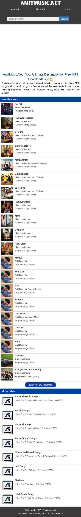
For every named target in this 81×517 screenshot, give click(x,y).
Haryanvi (13, 9)
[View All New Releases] (40, 385)
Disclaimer (22, 513)
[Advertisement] (40, 50)
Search (64, 18)
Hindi (67, 9)
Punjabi (40, 9)
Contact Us (48, 513)
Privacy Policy (35, 513)
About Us (59, 513)
